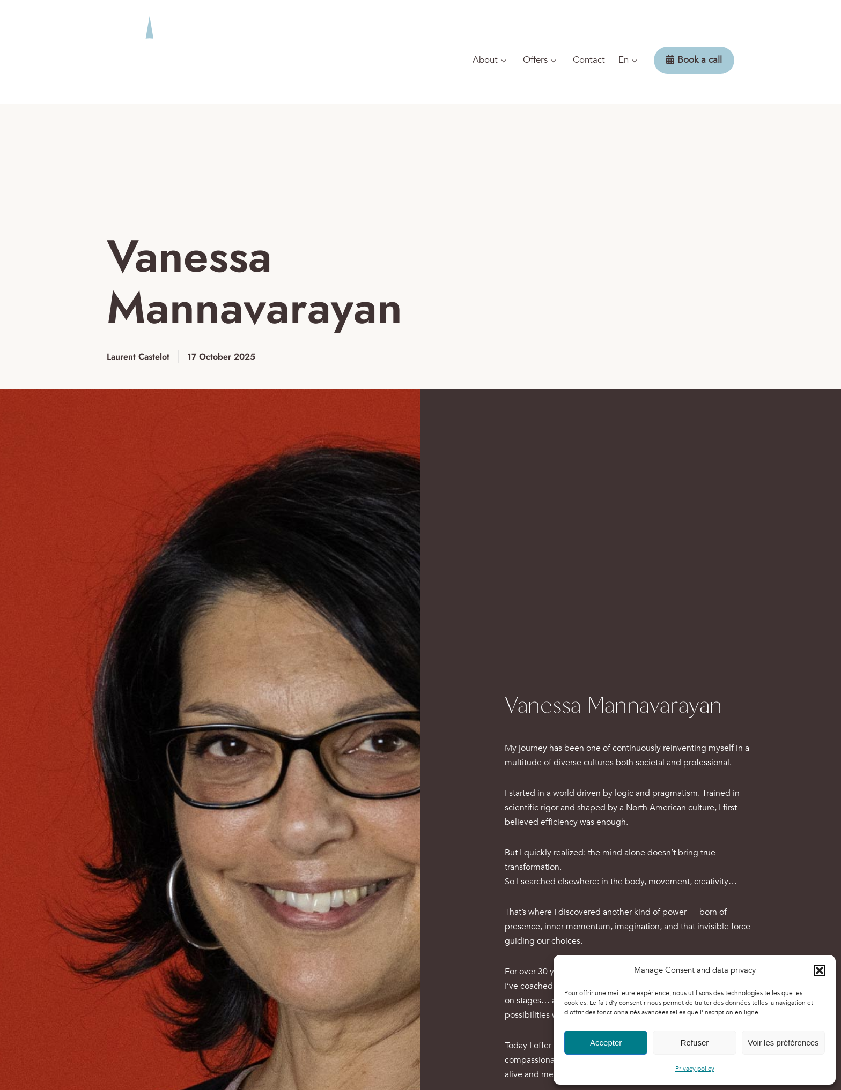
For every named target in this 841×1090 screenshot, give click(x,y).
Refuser (695, 1042)
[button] (819, 970)
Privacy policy (694, 1068)
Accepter (606, 1042)
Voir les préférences (783, 1042)
